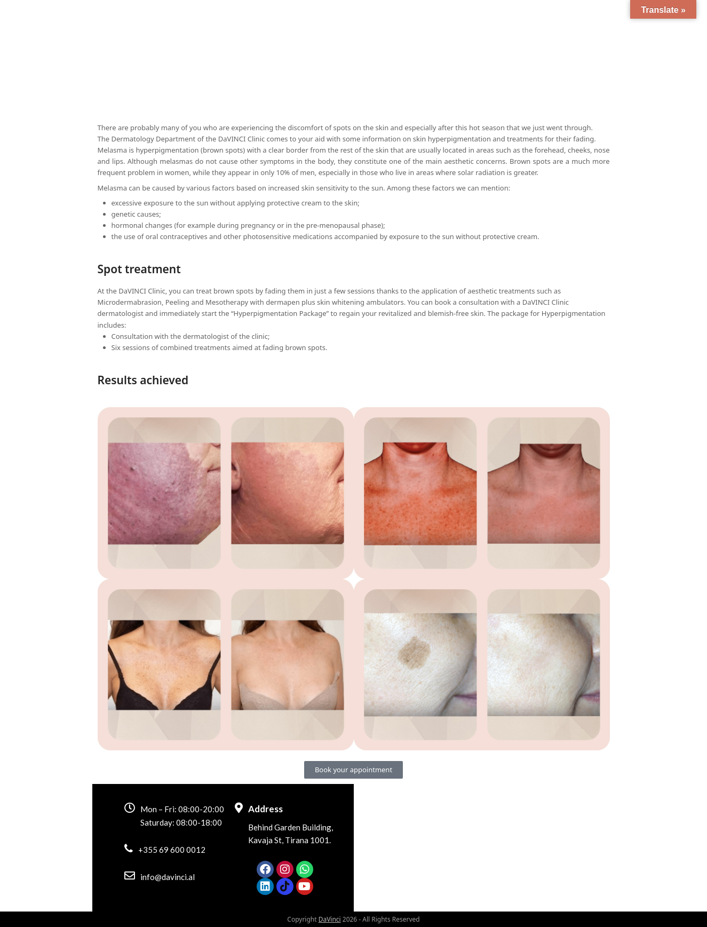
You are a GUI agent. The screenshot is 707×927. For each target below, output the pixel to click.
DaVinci (330, 919)
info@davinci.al (167, 877)
